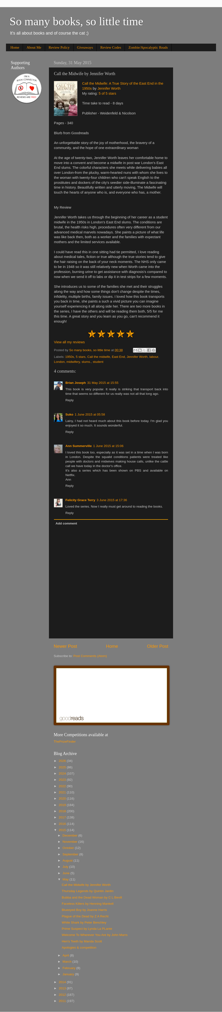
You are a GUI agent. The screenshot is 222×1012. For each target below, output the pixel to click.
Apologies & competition (79, 947)
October (69, 848)
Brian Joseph (75, 383)
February (69, 968)
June (66, 873)
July (66, 866)
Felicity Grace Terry (80, 500)
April (66, 955)
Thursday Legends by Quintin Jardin (88, 891)
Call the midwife (98, 357)
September (71, 854)
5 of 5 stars (107, 93)
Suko (69, 414)
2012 (63, 995)
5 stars (81, 357)
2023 (63, 779)
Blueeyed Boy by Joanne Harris (84, 910)
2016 (63, 824)
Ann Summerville (78, 446)
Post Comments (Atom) (90, 656)
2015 (63, 830)
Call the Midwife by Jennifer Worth (86, 885)
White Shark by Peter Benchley (84, 922)
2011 (63, 1001)
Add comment (66, 523)
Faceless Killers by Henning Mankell (88, 903)
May (66, 879)
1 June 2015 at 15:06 (108, 446)
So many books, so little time (76, 21)
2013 (63, 988)
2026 (63, 761)
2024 (63, 773)
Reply (69, 400)
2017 (63, 817)
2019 (63, 805)
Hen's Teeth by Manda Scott (82, 941)
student (98, 362)
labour (153, 357)
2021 (63, 792)
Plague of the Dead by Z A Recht (85, 916)
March (67, 961)
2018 (63, 811)
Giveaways (85, 47)
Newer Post (65, 646)
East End (118, 357)
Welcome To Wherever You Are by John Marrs (95, 935)
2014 (63, 982)
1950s (69, 357)
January (69, 974)
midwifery (73, 362)
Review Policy (59, 47)
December (70, 835)
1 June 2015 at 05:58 (90, 414)
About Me (33, 47)
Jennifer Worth (108, 88)
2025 (63, 767)
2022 (63, 786)
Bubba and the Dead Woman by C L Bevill (92, 897)
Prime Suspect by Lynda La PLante (87, 928)
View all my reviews (69, 342)
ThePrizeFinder (65, 741)
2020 (63, 798)
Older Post (157, 646)
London (59, 362)
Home (15, 47)
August (68, 860)
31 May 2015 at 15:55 (103, 383)
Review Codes (110, 47)
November (70, 841)
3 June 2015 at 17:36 (112, 500)
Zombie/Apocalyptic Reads (148, 47)
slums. (86, 362)
